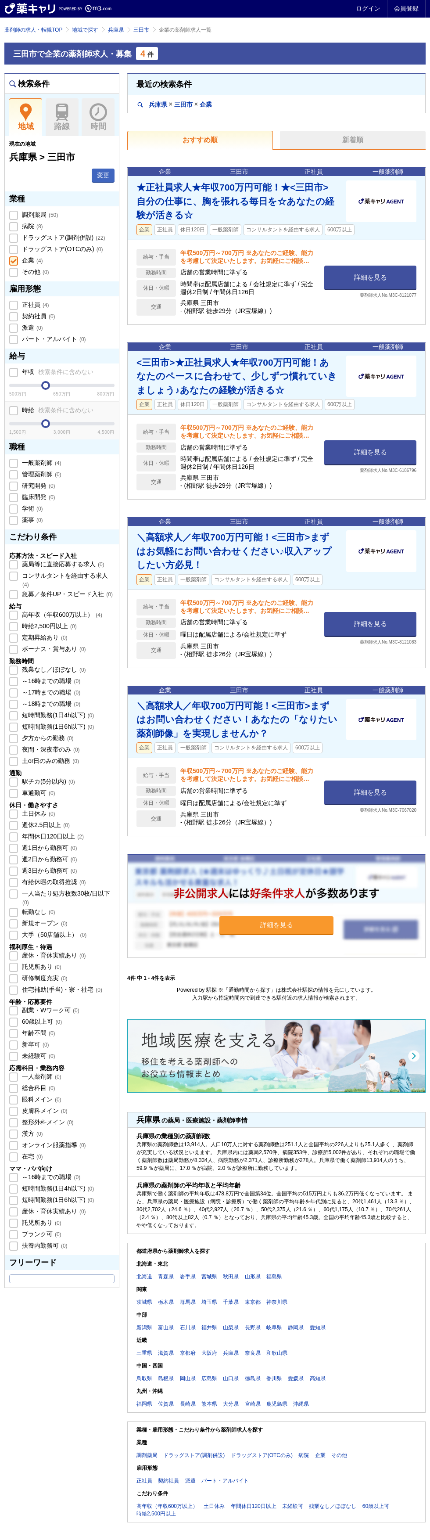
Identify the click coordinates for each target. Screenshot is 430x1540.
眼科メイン (40, 1099)
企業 (31, 260)
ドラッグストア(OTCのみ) (61, 248)
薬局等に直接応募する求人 (62, 564)
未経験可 (37, 1055)
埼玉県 (209, 1302)
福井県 (209, 1327)
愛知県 (318, 1327)
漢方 (31, 1133)
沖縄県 (301, 1404)
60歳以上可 (41, 1021)
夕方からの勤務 (47, 737)
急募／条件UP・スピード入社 (66, 593)
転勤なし (37, 911)
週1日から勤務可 (48, 847)
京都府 (188, 1353)
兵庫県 (116, 30)
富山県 (166, 1327)
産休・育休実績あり (53, 955)
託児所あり (40, 966)
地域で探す (85, 30)
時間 (98, 117)
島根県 (166, 1378)
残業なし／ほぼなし (53, 669)
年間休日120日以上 (52, 836)
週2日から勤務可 (48, 859)
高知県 (318, 1378)
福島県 (274, 1277)
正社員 (34, 304)
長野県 (253, 1327)
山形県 (253, 1277)
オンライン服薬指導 (53, 1144)
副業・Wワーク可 (49, 1010)
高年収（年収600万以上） (61, 614)
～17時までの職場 (50, 692)
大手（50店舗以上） (53, 934)
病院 (31, 226)
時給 (56, 410)
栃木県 (166, 1302)
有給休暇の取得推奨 (53, 881)
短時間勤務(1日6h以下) (57, 726)
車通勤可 (37, 792)
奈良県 (253, 1353)
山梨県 (231, 1327)
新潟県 (144, 1327)
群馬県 (188, 1302)
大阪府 (209, 1353)
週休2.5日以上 (45, 824)
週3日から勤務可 (48, 870)
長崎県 (188, 1404)
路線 (62, 117)
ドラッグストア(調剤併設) (62, 237)
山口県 (231, 1378)
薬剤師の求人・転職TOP (33, 30)
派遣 (31, 327)
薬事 (31, 519)
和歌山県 (276, 1353)
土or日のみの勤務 (49, 760)
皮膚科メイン (44, 1110)
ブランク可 (40, 1234)
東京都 (253, 1302)
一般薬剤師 (40, 462)
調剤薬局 (39, 214)
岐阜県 (274, 1327)
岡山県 (188, 1378)
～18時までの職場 (50, 703)
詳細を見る (370, 277)
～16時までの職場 (50, 680)
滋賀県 (166, 1353)
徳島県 (253, 1378)
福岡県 (144, 1404)
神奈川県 (276, 1302)
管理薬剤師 (40, 474)
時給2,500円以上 (48, 626)
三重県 (144, 1353)
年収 (56, 371)
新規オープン (44, 923)
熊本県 (209, 1404)
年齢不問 (37, 1032)
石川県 (188, 1327)
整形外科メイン (47, 1122)
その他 (34, 271)
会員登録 (406, 8)
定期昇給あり (44, 637)
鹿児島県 (276, 1404)
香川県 (274, 1378)
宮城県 (209, 1277)
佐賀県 (166, 1404)
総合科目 (37, 1087)
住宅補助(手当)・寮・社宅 (61, 989)
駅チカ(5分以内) (47, 781)
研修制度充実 (44, 978)
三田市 (141, 30)
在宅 (31, 1156)
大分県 (231, 1404)
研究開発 (37, 485)
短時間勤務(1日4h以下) (57, 715)
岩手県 (188, 1277)
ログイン (368, 8)
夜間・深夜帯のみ (50, 749)
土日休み (37, 813)
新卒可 (34, 1044)
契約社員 (37, 316)
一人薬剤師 (40, 1076)
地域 (26, 117)
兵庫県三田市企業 (175, 104)
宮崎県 (253, 1404)
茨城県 (144, 1302)
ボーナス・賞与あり (53, 648)
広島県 (209, 1378)
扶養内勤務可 (44, 1245)
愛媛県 (296, 1378)
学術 (31, 508)
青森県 (166, 1277)
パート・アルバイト (53, 338)
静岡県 (296, 1327)
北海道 (144, 1277)
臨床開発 (37, 496)
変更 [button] (103, 175)
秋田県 (231, 1277)
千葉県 (231, 1302)
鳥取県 (144, 1378)
